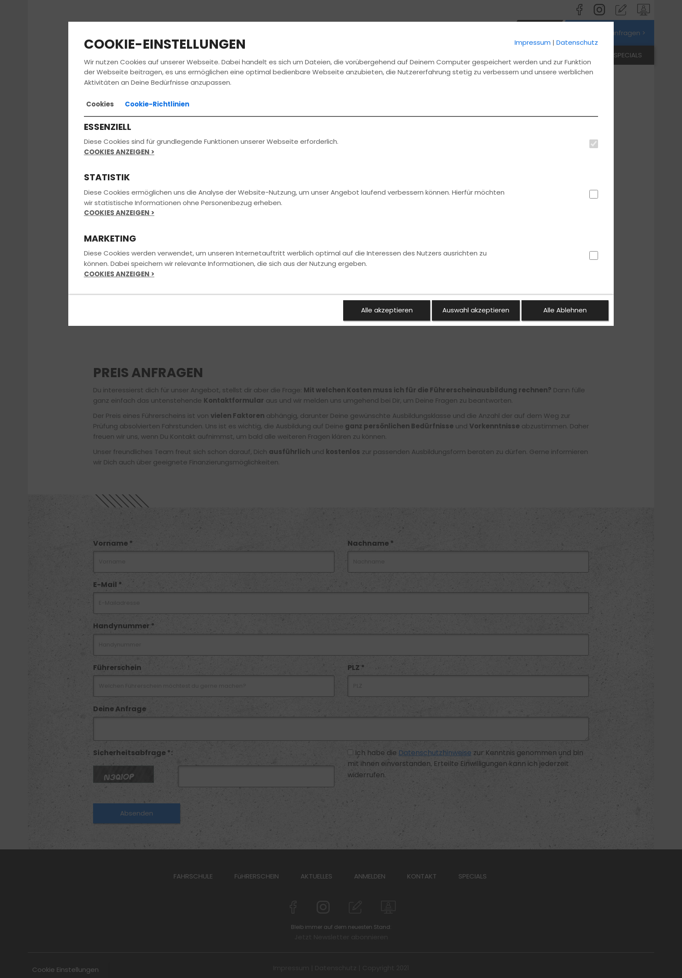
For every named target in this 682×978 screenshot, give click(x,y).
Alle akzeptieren (387, 310)
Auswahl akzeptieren (475, 310)
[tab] (100, 104)
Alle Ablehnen (565, 310)
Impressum (533, 42)
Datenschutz (577, 42)
